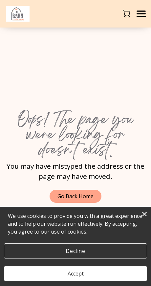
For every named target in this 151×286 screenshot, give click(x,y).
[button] (127, 13)
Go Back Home (75, 196)
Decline (75, 251)
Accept (76, 273)
